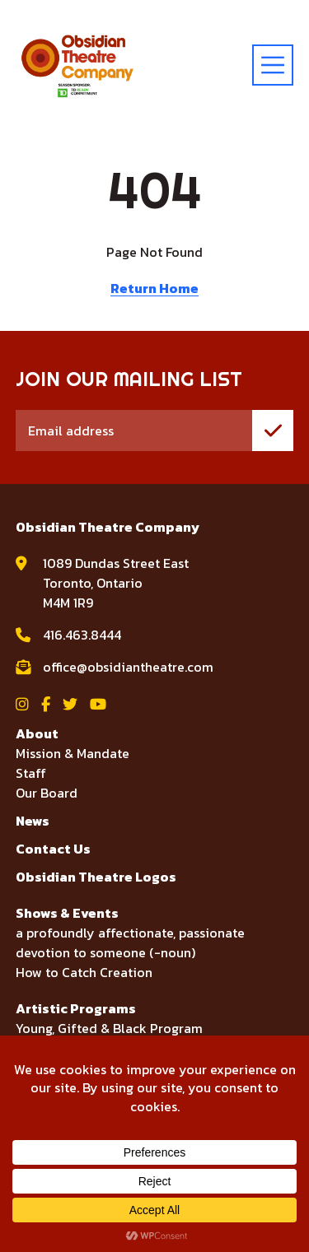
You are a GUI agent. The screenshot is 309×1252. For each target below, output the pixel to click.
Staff (31, 773)
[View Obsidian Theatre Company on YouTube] (98, 704)
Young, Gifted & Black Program (109, 1028)
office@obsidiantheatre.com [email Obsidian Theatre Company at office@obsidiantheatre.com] (128, 667)
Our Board (46, 793)
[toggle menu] (272, 65)
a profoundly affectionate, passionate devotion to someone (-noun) (130, 942)
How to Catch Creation (84, 972)
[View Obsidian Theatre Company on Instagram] (22, 704)
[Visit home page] (77, 65)
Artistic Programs (76, 1008)
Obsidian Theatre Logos (96, 877)
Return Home (154, 288)
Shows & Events (67, 913)
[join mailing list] (272, 430)
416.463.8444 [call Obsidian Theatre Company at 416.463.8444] (82, 635)
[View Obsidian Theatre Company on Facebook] (45, 704)
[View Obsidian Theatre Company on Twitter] (70, 704)
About (37, 733)
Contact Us (53, 849)
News (32, 821)
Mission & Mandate (72, 753)
